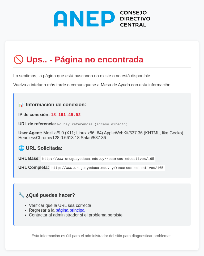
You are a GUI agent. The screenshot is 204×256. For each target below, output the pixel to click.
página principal (71, 211)
